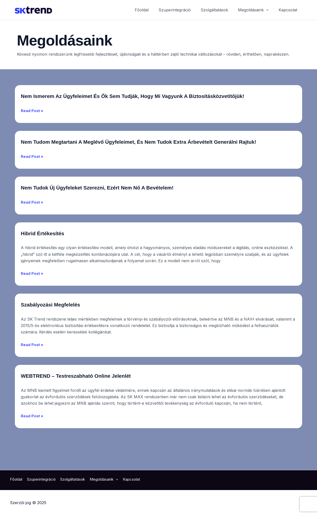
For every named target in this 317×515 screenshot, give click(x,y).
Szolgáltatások (219, 9)
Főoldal (151, 9)
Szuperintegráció (181, 9)
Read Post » (32, 120)
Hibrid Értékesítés (51, 251)
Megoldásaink (256, 10)
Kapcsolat (289, 9)
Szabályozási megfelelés (62, 322)
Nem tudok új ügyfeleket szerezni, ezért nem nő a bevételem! (128, 206)
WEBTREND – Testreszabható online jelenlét (98, 393)
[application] (269, 10)
